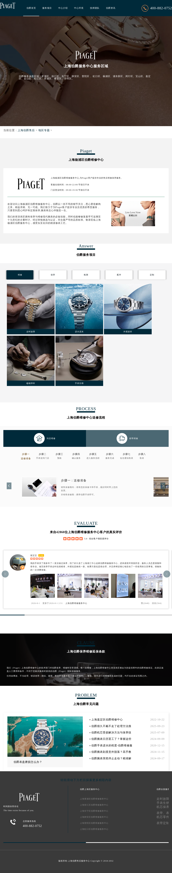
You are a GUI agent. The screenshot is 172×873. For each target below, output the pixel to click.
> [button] (167, 574)
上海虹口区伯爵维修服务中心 (94, 829)
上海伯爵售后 (26, 130)
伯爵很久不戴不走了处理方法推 (111, 726)
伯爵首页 (31, 8)
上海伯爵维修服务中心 (76, 603)
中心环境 (78, 8)
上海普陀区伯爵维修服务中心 (94, 823)
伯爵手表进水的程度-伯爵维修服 (111, 745)
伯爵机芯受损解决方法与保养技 (111, 732)
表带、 (161, 813)
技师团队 (94, 8)
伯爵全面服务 (163, 789)
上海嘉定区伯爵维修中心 (107, 719)
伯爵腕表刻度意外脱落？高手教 (111, 751)
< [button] (5, 574)
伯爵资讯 (110, 8)
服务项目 (47, 8)
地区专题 (44, 130)
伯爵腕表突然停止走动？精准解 (111, 758)
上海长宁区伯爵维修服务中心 (94, 811)
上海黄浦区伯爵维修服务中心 (94, 799)
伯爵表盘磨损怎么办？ (28, 761)
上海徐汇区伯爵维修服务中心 (94, 805)
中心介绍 (63, 8)
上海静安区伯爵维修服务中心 (94, 817)
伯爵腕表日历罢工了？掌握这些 (111, 738)
